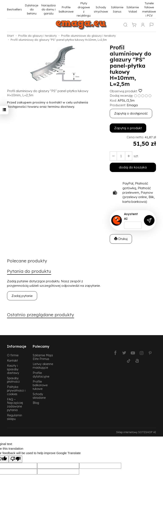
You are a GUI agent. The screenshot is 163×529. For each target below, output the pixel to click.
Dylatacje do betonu (31, 9)
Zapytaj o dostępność (131, 113)
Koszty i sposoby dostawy (13, 369)
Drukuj (121, 239)
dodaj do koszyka (133, 167)
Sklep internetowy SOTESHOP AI (136, 432)
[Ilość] (121, 156)
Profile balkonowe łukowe (40, 385)
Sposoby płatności (13, 379)
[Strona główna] (81, 25)
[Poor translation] (15, 459)
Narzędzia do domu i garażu (48, 9)
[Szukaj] (125, 25)
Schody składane (39, 395)
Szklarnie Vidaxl (132, 9)
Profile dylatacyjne (41, 374)
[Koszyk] (134, 25)
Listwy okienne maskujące (43, 365)
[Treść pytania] (133, 225)
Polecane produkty (27, 260)
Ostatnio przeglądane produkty (40, 314)
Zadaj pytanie (22, 296)
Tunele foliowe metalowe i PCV (149, 9)
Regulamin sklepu (14, 417)
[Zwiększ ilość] (113, 156)
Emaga (132, 105)
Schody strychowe (101, 9)
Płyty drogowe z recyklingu (84, 9)
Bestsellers (14, 9)
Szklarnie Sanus (117, 9)
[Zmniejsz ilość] (128, 156)
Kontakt (12, 360)
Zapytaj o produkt (128, 128)
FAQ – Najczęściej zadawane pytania (15, 404)
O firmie (12, 355)
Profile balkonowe (66, 9)
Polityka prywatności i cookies (16, 390)
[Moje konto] (142, 25)
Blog (36, 402)
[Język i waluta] (151, 25)
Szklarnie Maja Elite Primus (43, 357)
